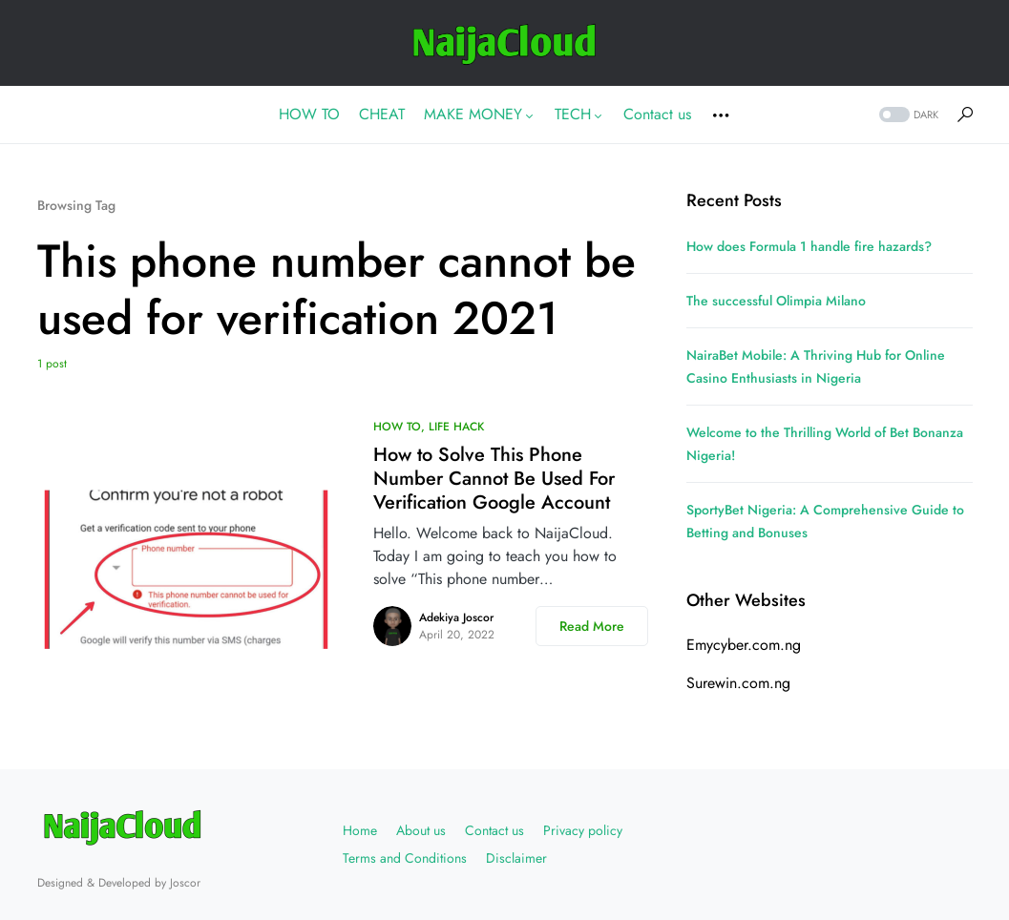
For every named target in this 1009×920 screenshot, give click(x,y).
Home (360, 830)
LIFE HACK (456, 426)
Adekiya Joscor (456, 617)
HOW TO (397, 426)
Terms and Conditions (405, 858)
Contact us (494, 830)
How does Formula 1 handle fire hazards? (809, 246)
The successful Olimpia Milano (776, 300)
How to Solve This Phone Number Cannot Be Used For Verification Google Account (494, 478)
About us (421, 830)
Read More (591, 626)
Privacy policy (582, 830)
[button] (906, 115)
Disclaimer (516, 858)
